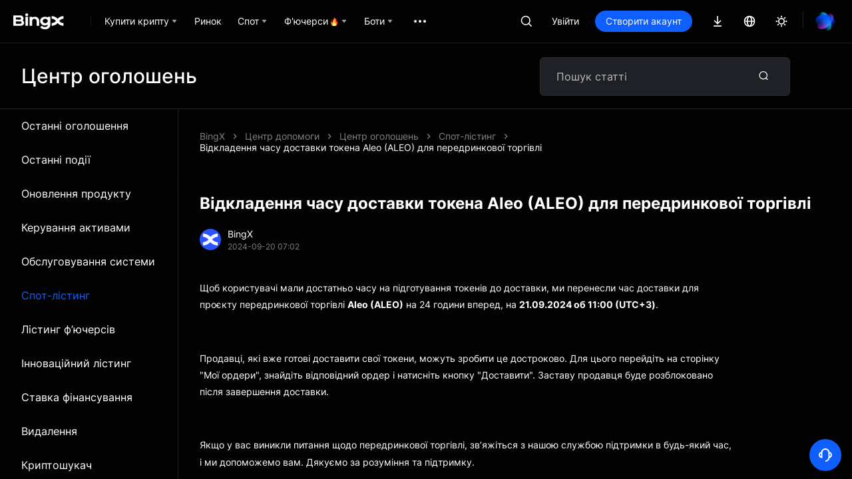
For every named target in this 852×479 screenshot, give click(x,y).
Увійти (565, 21)
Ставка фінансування (76, 397)
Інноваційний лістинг (76, 363)
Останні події (56, 159)
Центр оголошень (379, 136)
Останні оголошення (74, 125)
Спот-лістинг (55, 295)
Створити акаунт (644, 21)
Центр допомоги (282, 136)
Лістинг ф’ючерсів (68, 329)
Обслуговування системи (88, 261)
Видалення (49, 431)
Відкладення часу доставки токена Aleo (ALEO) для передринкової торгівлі (371, 147)
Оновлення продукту (76, 193)
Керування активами (75, 227)
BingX (212, 136)
